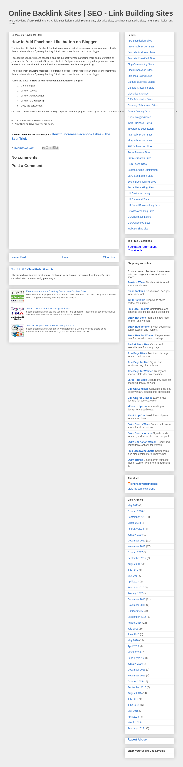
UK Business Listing (139, 193)
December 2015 (136, 669)
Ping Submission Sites (140, 140)
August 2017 (135, 564)
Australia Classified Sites (141, 58)
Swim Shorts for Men (140, 433)
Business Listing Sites (140, 75)
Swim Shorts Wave (139, 424)
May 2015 (133, 710)
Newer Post (18, 257)
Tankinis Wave (136, 282)
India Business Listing (140, 123)
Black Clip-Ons (136, 415)
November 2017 (136, 546)
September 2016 (137, 616)
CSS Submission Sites (140, 99)
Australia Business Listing (142, 52)
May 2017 (133, 575)
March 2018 (134, 522)
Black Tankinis (136, 291)
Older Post (109, 257)
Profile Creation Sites (139, 158)
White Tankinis (136, 300)
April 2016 (133, 646)
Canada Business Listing (141, 81)
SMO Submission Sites (140, 175)
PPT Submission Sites (140, 146)
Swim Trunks (135, 459)
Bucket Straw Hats (139, 344)
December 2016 (136, 599)
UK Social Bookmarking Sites (144, 205)
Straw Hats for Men (139, 326)
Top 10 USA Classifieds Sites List (32, 269)
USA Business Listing (139, 216)
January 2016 (135, 663)
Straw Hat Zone (137, 317)
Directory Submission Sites (142, 105)
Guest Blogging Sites (139, 117)
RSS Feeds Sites (137, 164)
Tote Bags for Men (138, 362)
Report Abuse (137, 739)
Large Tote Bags (137, 379)
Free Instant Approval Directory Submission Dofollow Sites (56, 291)
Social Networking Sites (141, 187)
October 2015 (135, 681)
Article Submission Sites (141, 46)
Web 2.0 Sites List (138, 228)
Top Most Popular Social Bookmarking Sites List (50, 325)
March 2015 (134, 722)
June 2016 (133, 634)
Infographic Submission (141, 128)
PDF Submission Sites (140, 134)
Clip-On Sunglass (138, 388)
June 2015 (133, 704)
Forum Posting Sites (139, 111)
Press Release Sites (139, 152)
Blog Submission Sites (140, 70)
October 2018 (135, 511)
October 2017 (135, 552)
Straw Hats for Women (141, 335)
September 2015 (137, 687)
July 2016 (133, 628)
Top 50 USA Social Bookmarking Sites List (48, 308)
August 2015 (135, 693)
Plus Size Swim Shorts (141, 450)
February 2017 (136, 587)
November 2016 (136, 605)
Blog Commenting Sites (141, 64)
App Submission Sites (140, 40)
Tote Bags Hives (137, 353)
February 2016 (136, 658)
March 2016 (134, 652)
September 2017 (137, 558)
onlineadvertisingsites (144, 483)
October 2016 (135, 610)
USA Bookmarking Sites (141, 211)
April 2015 (133, 716)
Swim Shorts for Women (142, 442)
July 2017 (133, 569)
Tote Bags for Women (140, 371)
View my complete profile (141, 488)
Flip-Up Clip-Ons (137, 406)
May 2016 (133, 640)
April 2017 (133, 581)
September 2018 (137, 517)
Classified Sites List (138, 93)
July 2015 (133, 699)
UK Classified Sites (138, 199)
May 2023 (133, 505)
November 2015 (136, 675)
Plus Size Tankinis (138, 309)
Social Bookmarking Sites (142, 181)
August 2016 (135, 622)
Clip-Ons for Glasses (140, 397)
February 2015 (136, 728)
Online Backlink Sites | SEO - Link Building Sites (91, 13)
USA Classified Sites (139, 222)
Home (64, 257)
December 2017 (136, 540)
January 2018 (135, 534)
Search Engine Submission (143, 169)
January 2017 (135, 593)
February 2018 (136, 528)
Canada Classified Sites (141, 87)
